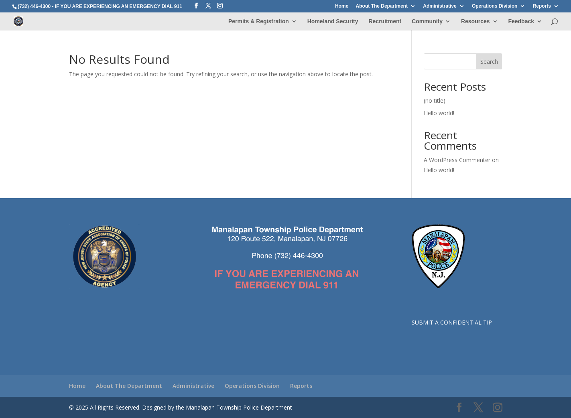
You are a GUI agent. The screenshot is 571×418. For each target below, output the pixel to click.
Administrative (439, 6)
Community (427, 21)
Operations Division (494, 6)
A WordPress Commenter (457, 160)
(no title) (434, 100)
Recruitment (384, 21)
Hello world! (439, 113)
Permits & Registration (258, 21)
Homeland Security (332, 21)
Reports (542, 6)
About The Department (382, 6)
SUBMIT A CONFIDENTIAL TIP (452, 322)
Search (489, 61)
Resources (475, 21)
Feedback (521, 21)
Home (341, 6)
